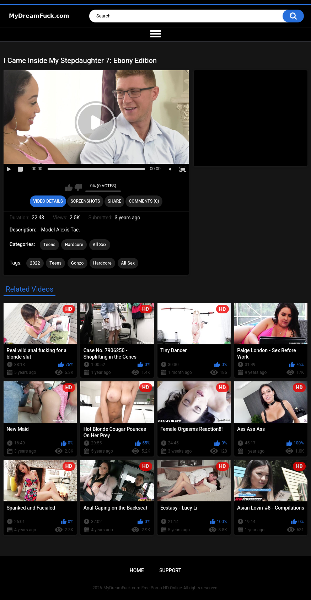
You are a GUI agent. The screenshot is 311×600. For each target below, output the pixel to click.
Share (114, 201)
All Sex (100, 244)
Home (137, 570)
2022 (35, 263)
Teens (49, 244)
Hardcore (74, 244)
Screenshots (85, 201)
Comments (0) (144, 201)
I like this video (69, 187)
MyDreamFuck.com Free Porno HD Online (142, 587)
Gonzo (77, 263)
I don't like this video (78, 187)
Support (170, 570)
